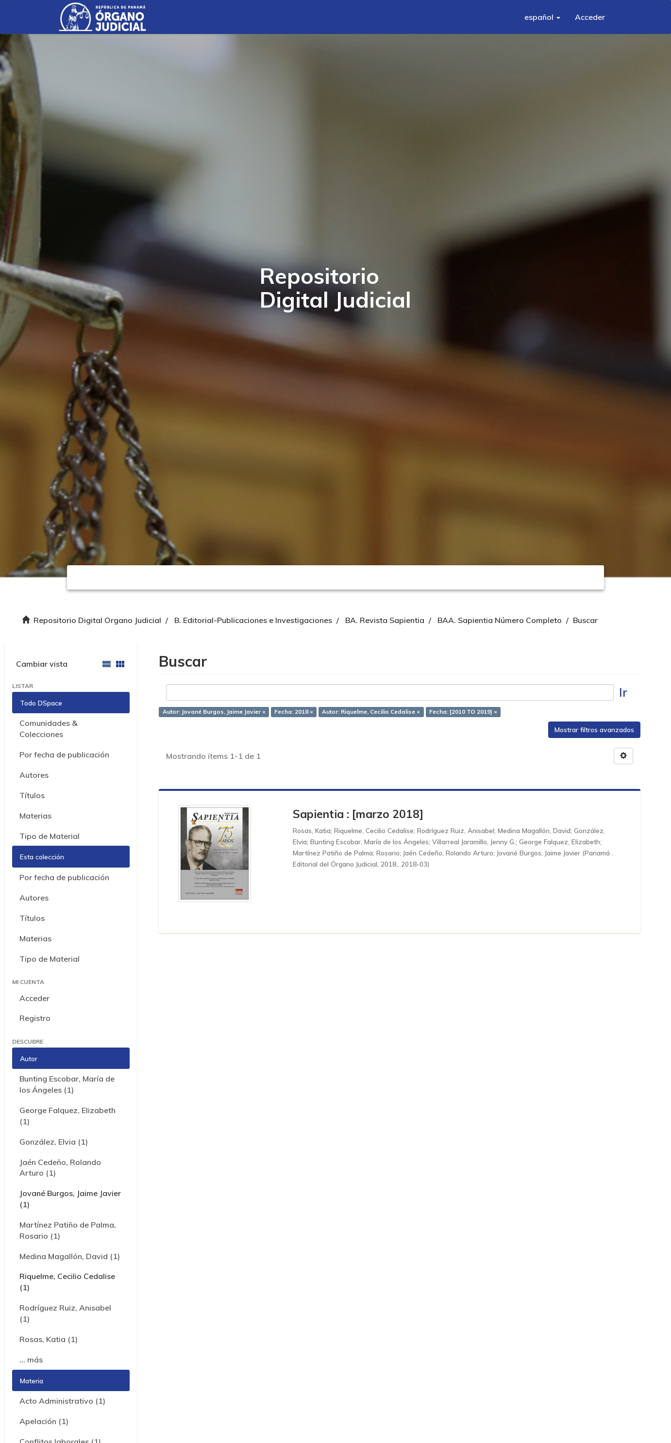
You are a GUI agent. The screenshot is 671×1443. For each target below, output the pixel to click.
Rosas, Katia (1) (48, 1339)
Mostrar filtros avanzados (594, 729)
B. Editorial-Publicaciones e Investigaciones (253, 620)
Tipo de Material (49, 836)
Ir (623, 692)
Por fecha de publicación (64, 754)
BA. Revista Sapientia (384, 620)
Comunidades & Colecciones (48, 728)
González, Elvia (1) (53, 1142)
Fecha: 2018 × (293, 711)
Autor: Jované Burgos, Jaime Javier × (214, 711)
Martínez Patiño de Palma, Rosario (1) (67, 1230)
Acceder (34, 998)
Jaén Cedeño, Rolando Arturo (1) (60, 1167)
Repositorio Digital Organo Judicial (97, 620)
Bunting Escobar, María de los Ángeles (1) (67, 1084)
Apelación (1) (43, 1421)
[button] (542, 17)
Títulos (32, 795)
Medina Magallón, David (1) (69, 1256)
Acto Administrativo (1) (62, 1401)
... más (31, 1359)
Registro (34, 1018)
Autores (34, 775)
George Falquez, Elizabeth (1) (67, 1115)
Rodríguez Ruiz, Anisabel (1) (65, 1313)
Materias (35, 815)
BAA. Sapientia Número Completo (499, 620)
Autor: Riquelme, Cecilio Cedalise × (371, 711)
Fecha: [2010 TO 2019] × (463, 711)
